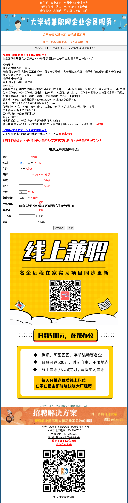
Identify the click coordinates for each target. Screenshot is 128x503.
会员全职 (69, 2)
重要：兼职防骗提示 (64, 440)
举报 (51, 6)
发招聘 (58, 10)
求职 (77, 10)
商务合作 (82, 6)
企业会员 (82, 2)
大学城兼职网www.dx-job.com (67, 124)
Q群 (85, 10)
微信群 (44, 2)
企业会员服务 (64, 444)
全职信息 (69, 6)
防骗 (58, 6)
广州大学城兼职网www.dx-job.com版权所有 (64, 426)
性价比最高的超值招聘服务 (64, 437)
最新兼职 (45, 10)
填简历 (68, 10)
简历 (43, 6)
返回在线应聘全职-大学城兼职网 (64, 35)
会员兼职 (56, 2)
